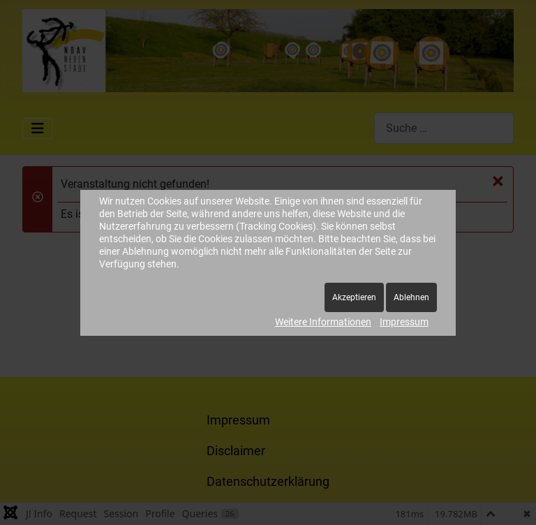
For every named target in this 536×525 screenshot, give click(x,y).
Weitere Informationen (323, 321)
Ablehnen (411, 297)
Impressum (404, 321)
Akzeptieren (354, 297)
